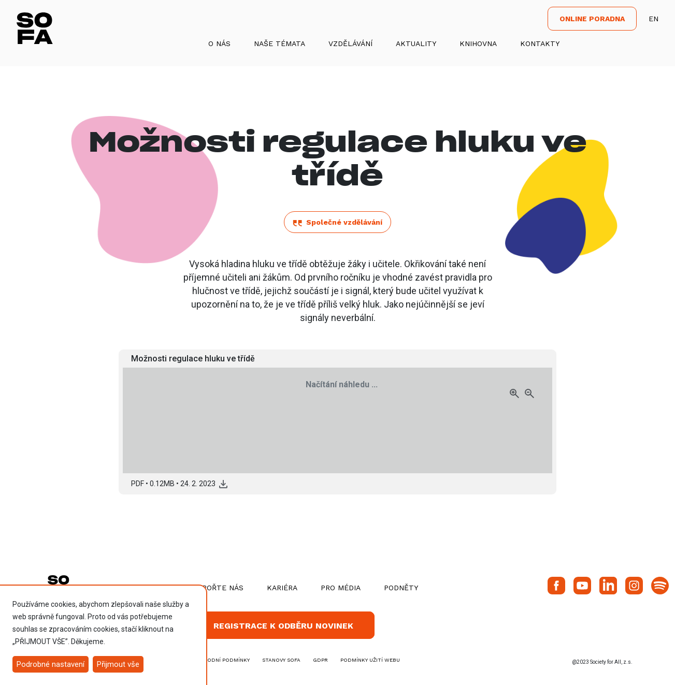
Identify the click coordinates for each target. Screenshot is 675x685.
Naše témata (279, 43)
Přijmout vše (118, 664)
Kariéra (282, 588)
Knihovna (478, 43)
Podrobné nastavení (50, 664)
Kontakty (539, 43)
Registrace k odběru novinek (283, 626)
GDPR (320, 660)
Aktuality (416, 43)
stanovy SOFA (281, 660)
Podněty (401, 588)
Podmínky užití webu (370, 660)
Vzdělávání (350, 43)
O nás (219, 43)
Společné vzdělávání (337, 222)
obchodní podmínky (221, 660)
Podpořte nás (215, 588)
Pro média (341, 588)
